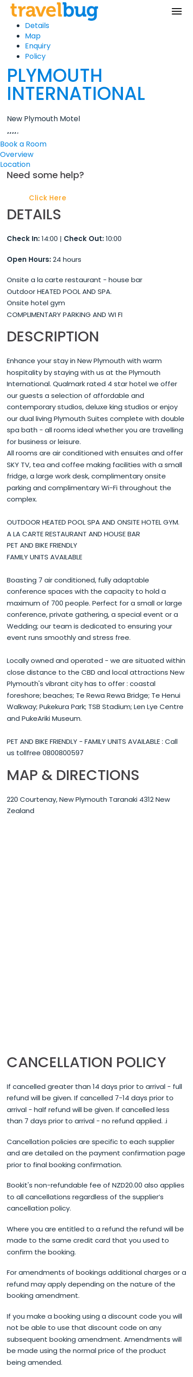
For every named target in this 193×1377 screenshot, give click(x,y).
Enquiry (38, 46)
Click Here (47, 198)
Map (33, 36)
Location (15, 164)
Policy (35, 56)
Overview (16, 154)
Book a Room (23, 144)
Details (37, 25)
